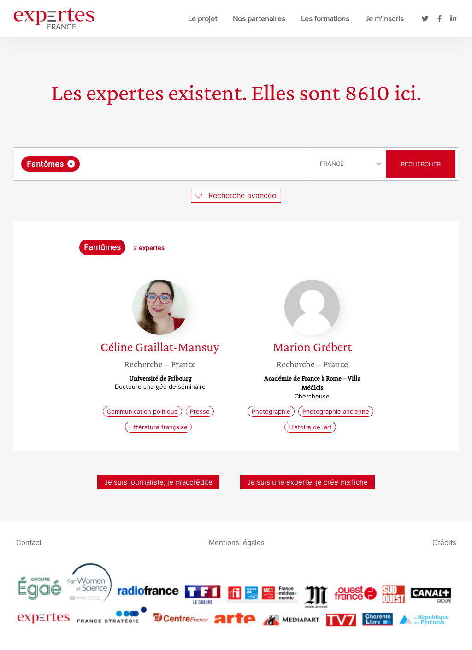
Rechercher (421, 164)
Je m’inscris (384, 18)
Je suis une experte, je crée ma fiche (307, 482)
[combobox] (161, 164)
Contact (28, 542)
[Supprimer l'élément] (71, 164)
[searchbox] (177, 164)
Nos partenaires (259, 18)
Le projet (202, 18)
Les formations (325, 18)
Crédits (444, 542)
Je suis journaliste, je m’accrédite (158, 482)
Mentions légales (237, 542)
